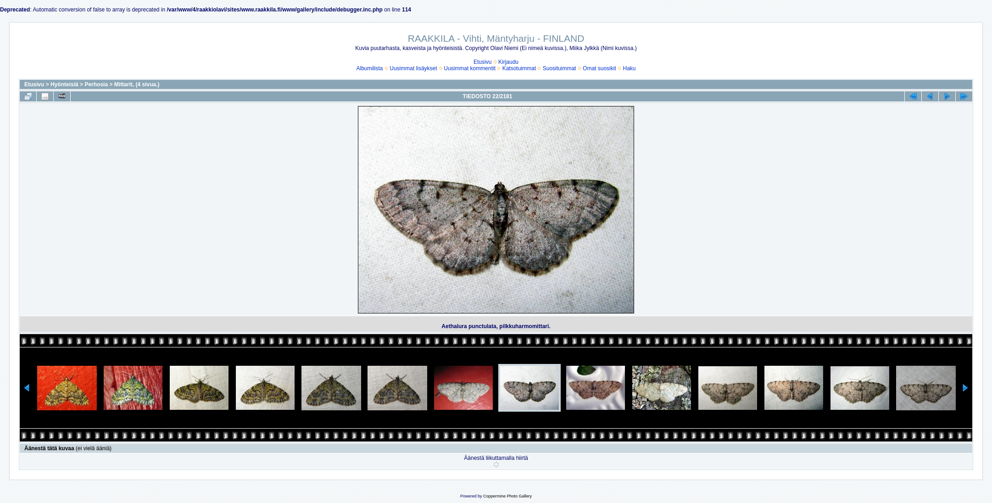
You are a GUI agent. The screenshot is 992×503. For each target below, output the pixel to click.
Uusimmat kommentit (470, 68)
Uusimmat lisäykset (413, 68)
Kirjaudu (508, 62)
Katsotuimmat (519, 68)
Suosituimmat (559, 68)
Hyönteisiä (64, 84)
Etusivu (482, 62)
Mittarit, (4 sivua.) (137, 84)
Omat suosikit (599, 68)
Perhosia (96, 84)
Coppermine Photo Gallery (507, 496)
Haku (629, 68)
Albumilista (370, 68)
